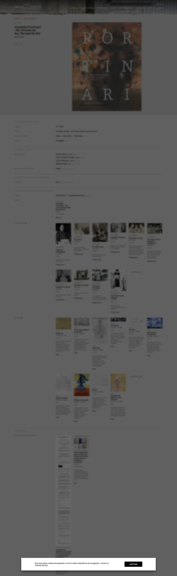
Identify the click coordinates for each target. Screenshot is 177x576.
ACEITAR (133, 564)
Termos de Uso (41, 565)
